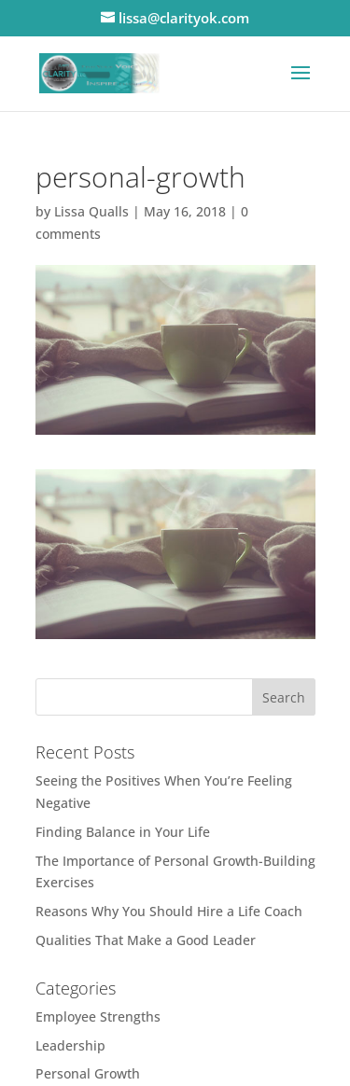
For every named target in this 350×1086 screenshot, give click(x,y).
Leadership (70, 1045)
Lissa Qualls (91, 211)
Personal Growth (87, 1073)
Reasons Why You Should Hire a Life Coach (168, 911)
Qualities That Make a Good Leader (145, 940)
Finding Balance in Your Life (122, 832)
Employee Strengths (98, 1016)
